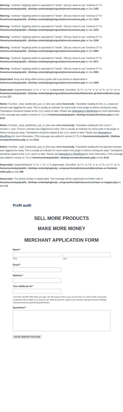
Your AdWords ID (23, 286)
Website (18, 275)
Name (17, 249)
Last (65, 258)
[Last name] (86, 255)
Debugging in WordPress (85, 111)
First (15, 258)
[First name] (37, 255)
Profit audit (22, 205)
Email (17, 264)
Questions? (19, 307)
